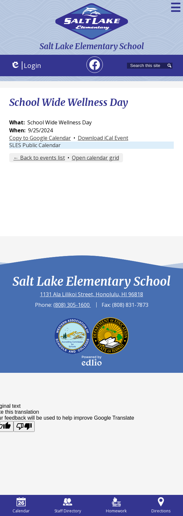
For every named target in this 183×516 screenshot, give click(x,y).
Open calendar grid (95, 157)
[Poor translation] (24, 426)
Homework (116, 505)
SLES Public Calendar (35, 145)
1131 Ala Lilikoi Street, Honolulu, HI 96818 (91, 294)
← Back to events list (39, 157)
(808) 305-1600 (72, 304)
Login (26, 65)
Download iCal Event (103, 138)
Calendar (21, 505)
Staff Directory (67, 505)
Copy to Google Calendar (40, 138)
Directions (160, 505)
